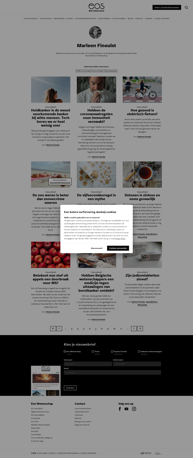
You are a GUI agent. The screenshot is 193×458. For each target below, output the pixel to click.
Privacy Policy (120, 238)
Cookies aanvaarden (118, 248)
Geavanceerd (96, 248)
